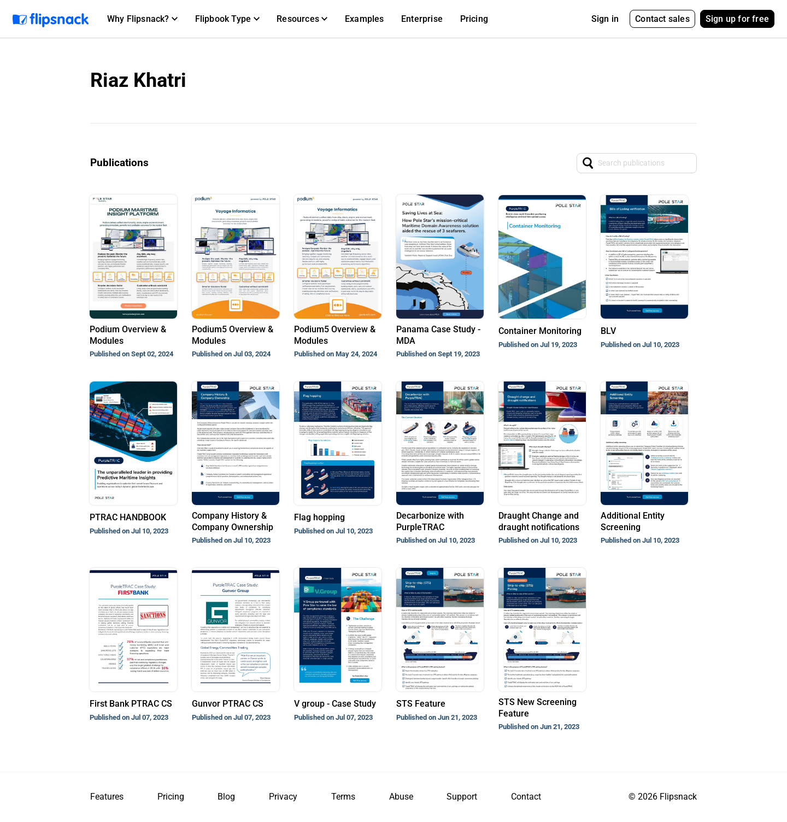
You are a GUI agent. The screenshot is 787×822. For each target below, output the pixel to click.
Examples (364, 19)
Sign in (605, 19)
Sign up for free (737, 19)
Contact (526, 796)
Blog (226, 796)
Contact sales (662, 19)
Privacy (283, 796)
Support (462, 796)
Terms (343, 796)
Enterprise (422, 19)
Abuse (401, 796)
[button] (142, 19)
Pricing (474, 19)
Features (107, 796)
